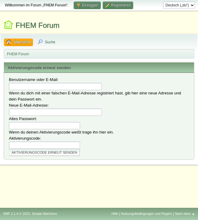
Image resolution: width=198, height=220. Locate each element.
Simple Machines (44, 213)
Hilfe (115, 213)
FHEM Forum (38, 25)
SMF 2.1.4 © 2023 (16, 213)
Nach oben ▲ (185, 213)
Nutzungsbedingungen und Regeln (146, 213)
